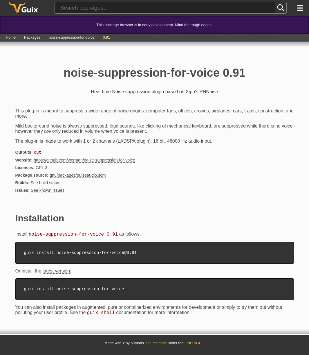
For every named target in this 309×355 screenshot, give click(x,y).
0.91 (106, 37)
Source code (156, 347)
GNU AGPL (194, 347)
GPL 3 (41, 168)
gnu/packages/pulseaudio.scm (78, 175)
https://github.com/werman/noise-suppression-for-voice (84, 160)
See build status (45, 183)
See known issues (47, 191)
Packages (32, 37)
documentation (117, 316)
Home (11, 37)
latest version (56, 273)
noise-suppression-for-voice (71, 37)
